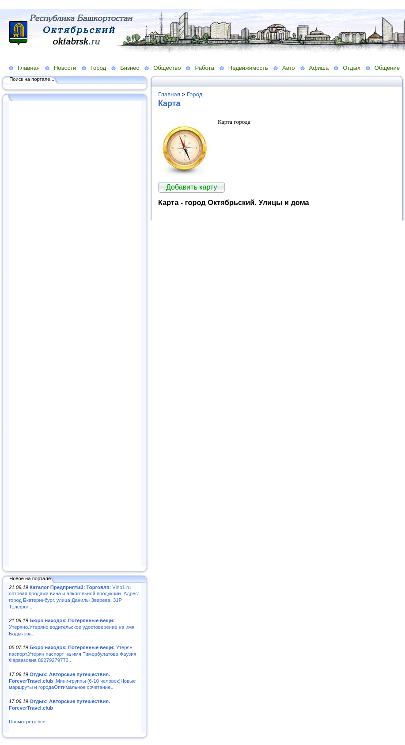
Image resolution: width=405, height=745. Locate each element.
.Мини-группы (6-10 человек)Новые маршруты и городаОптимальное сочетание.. (72, 681)
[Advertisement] (75, 334)
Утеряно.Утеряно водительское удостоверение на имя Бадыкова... (71, 627)
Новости (65, 68)
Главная (29, 68)
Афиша (319, 68)
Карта (169, 103)
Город (98, 68)
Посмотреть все (27, 721)
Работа (204, 68)
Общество (167, 68)
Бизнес (129, 68)
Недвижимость (248, 68)
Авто (288, 68)
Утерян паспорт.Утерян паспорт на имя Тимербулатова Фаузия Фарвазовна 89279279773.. (72, 654)
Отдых (351, 68)
